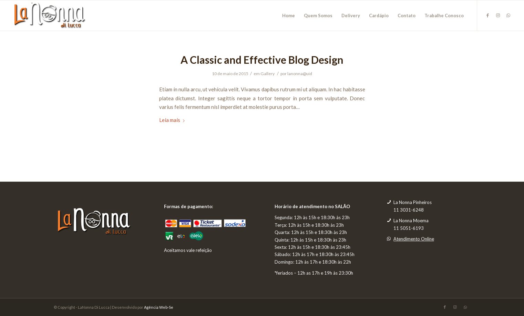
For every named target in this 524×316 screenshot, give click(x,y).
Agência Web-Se (158, 307)
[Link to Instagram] (498, 15)
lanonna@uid (299, 73)
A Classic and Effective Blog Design (262, 59)
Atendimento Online (413, 239)
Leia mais (173, 120)
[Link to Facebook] (488, 15)
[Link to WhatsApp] (508, 15)
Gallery (267, 73)
